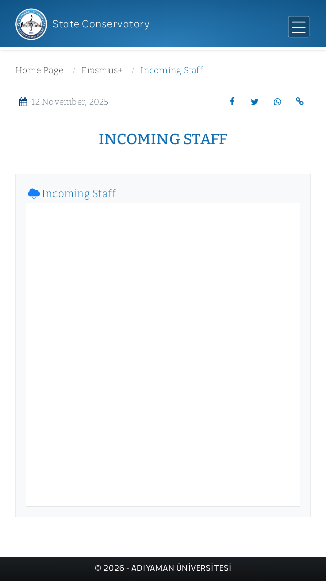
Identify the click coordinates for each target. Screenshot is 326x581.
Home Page (39, 70)
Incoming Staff (171, 70)
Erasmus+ (102, 70)
